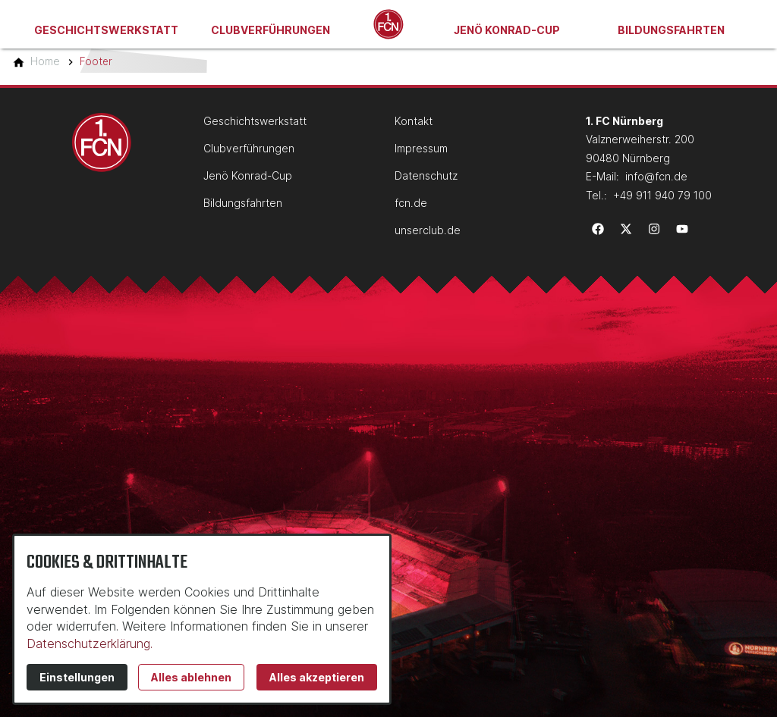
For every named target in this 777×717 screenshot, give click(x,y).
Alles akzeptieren (316, 677)
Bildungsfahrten (671, 29)
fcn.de (411, 202)
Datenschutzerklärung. (90, 643)
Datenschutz (426, 175)
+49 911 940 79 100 (662, 195)
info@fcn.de (656, 176)
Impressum (421, 148)
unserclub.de (428, 230)
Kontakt (414, 120)
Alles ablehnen (191, 677)
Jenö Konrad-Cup (507, 29)
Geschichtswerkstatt (106, 29)
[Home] (45, 61)
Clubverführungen (270, 29)
